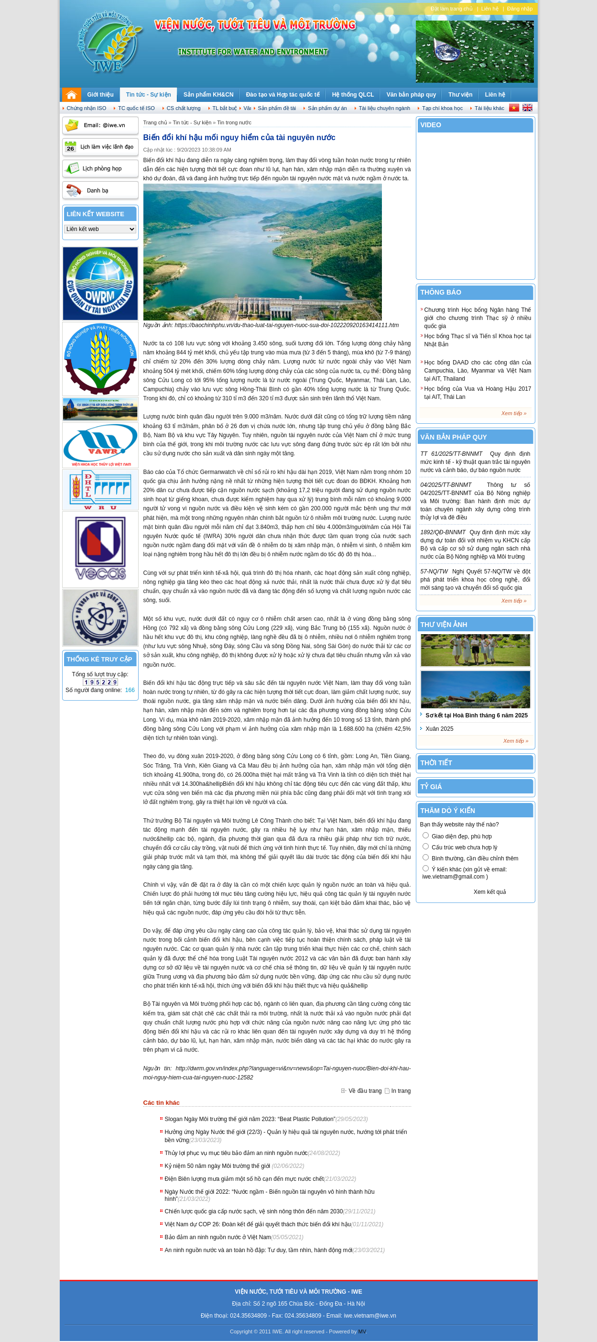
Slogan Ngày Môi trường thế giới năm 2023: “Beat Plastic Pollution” (250, 1119)
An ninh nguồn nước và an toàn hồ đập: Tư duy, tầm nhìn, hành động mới (259, 1250)
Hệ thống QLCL (353, 94)
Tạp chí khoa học (442, 108)
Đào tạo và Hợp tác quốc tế (283, 94)
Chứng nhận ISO (87, 108)
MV (362, 1331)
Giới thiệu (100, 94)
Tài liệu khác (489, 108)
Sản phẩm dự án (327, 108)
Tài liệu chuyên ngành (385, 108)
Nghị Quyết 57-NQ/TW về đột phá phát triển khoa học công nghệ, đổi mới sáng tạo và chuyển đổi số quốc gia (476, 579)
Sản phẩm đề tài (277, 108)
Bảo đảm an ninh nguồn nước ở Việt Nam (218, 1237)
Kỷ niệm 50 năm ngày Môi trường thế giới (218, 1166)
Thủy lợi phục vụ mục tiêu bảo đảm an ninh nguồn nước (236, 1153)
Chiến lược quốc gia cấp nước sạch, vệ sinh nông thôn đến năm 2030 (254, 1211)
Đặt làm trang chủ (452, 8)
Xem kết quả (490, 892)
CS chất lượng (184, 108)
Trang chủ (155, 122)
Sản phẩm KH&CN (209, 94)
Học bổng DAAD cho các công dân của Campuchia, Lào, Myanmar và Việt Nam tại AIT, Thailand (478, 370)
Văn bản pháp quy (411, 94)
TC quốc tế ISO (136, 108)
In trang (401, 1091)
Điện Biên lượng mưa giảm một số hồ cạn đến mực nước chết (244, 1179)
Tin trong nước (234, 122)
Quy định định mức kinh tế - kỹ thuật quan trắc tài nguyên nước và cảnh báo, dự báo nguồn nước (476, 462)
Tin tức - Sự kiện (148, 94)
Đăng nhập (520, 8)
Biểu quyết (445, 892)
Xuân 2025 (440, 729)
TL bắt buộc (226, 108)
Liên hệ (490, 8)
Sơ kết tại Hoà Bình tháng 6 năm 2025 (477, 715)
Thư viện (460, 94)
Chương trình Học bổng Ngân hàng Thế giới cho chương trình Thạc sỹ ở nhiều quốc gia (478, 318)
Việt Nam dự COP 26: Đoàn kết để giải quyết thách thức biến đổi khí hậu (258, 1224)
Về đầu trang (364, 1091)
